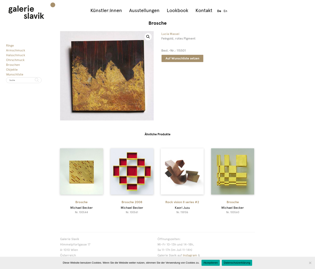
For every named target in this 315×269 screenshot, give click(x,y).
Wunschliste (14, 74)
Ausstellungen (144, 10)
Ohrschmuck (15, 60)
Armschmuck (15, 50)
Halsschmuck (15, 55)
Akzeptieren (211, 262)
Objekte (12, 69)
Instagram (190, 255)
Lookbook (177, 10)
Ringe (10, 45)
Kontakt (203, 10)
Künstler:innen (106, 10)
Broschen (13, 65)
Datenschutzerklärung (237, 262)
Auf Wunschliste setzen (182, 58)
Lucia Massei (170, 34)
